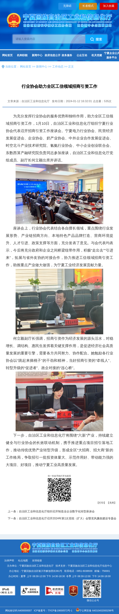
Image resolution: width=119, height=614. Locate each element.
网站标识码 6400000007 (19, 610)
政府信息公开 (52, 55)
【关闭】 (112, 502)
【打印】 (101, 502)
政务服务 (67, 55)
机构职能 (22, 55)
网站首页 (7, 55)
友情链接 (37, 560)
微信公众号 (93, 600)
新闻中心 (37, 55)
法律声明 (9, 560)
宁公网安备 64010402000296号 (95, 610)
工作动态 (57, 66)
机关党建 (96, 55)
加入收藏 (108, 5)
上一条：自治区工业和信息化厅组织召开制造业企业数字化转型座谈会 (51, 511)
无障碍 (67, 5)
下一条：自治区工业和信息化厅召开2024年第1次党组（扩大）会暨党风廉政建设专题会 (62, 518)
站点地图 (23, 560)
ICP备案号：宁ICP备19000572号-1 (54, 610)
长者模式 (88, 5)
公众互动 (82, 55)
